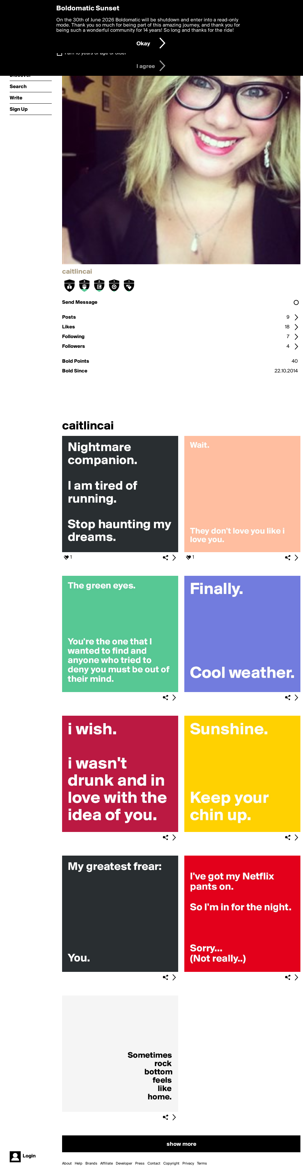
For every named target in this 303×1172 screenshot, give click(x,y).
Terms (202, 1164)
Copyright (171, 1164)
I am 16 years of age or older (95, 53)
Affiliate (106, 1164)
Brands (91, 1164)
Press (140, 1164)
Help (78, 1164)
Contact (153, 1164)
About (67, 1164)
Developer (124, 1164)
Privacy (188, 1164)
